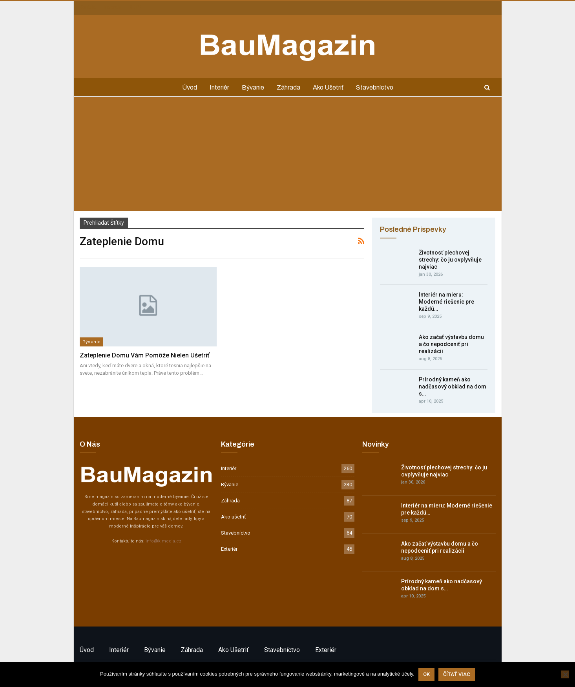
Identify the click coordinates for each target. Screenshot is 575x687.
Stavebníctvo (377, 87)
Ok (426, 674)
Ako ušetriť (329, 87)
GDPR (136, 7)
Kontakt (88, 7)
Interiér (217, 87)
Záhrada (289, 87)
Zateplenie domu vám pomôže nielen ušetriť (145, 355)
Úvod (186, 87)
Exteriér (229, 549)
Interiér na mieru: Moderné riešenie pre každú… (446, 301)
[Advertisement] (288, 156)
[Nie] (565, 674)
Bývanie (252, 87)
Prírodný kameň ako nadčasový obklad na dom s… (452, 386)
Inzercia (113, 7)
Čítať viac (456, 674)
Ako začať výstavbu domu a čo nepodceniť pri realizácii (451, 344)
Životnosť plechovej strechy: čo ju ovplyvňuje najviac (450, 259)
